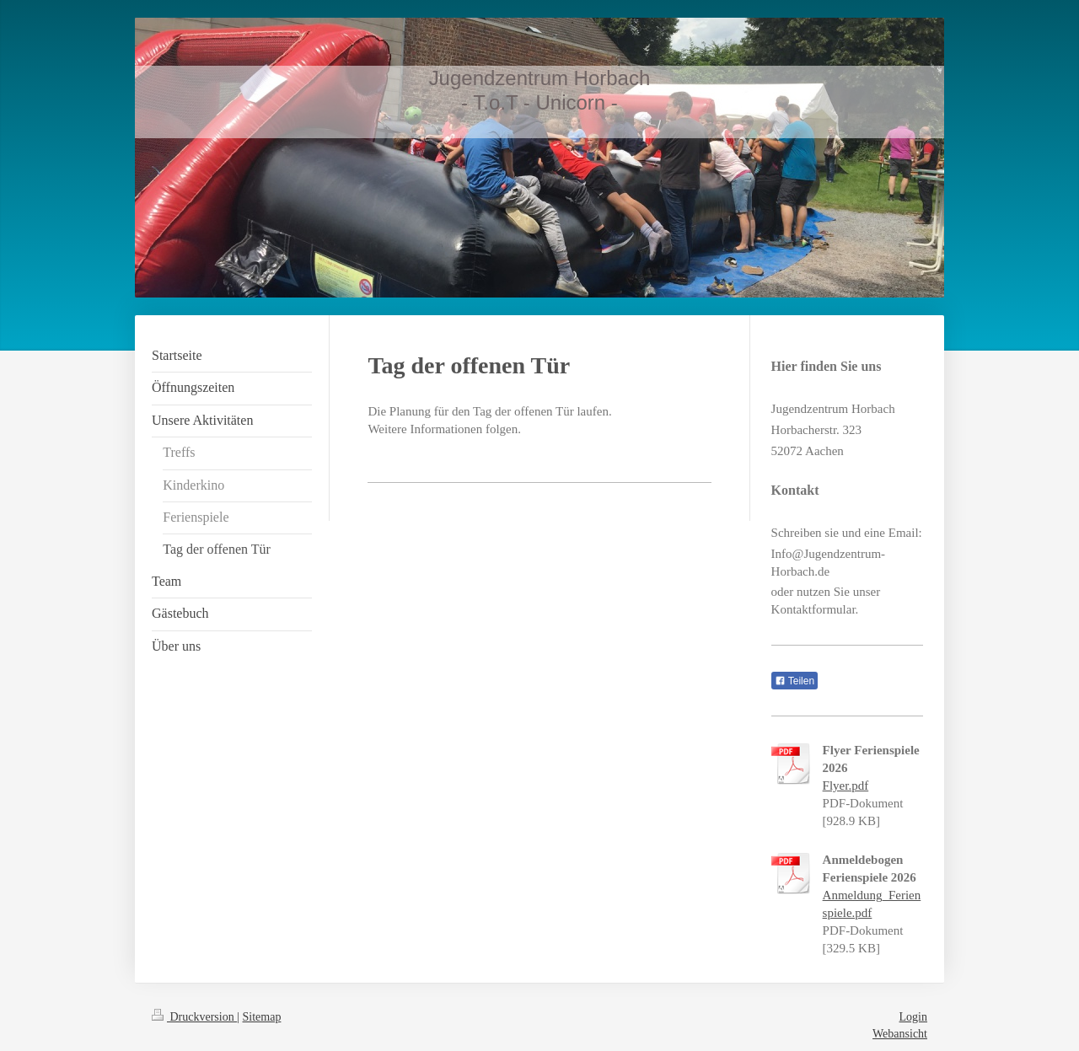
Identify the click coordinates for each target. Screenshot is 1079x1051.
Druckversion (194, 1017)
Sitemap (262, 1017)
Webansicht (899, 1033)
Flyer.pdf (846, 785)
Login (913, 1017)
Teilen (794, 681)
